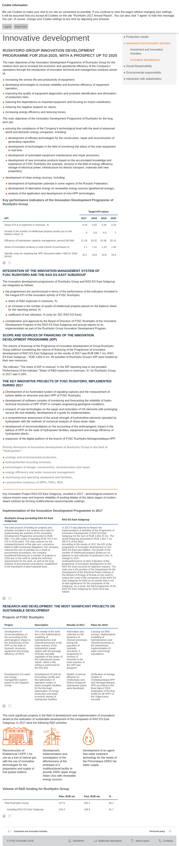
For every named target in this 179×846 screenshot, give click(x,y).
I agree (7, 26)
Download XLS (4, 262)
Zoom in (9, 262)
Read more (21, 26)
